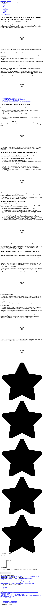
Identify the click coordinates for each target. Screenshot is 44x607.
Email (2, 557)
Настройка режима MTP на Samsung (11, 100)
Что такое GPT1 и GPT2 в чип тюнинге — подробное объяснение (15, 599)
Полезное (5, 10)
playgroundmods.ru (5, 3)
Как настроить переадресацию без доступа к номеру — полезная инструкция (17, 584)
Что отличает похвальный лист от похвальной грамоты (12, 595)
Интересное (5, 9)
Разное (4, 11)
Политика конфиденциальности (10, 602)
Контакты (5, 589)
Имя (2, 555)
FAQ (4, 5)
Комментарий (3, 568)
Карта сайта (5, 590)
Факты (4, 12)
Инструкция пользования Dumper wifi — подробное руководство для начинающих (18, 582)
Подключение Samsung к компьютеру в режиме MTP (14, 99)
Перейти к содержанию (6, 1)
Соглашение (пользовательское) (10, 603)
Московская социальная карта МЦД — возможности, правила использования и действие (20, 577)
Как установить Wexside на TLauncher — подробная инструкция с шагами (17, 580)
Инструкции (5, 7)
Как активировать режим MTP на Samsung (12, 98)
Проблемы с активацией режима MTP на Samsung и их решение (17, 101)
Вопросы (5, 6)
